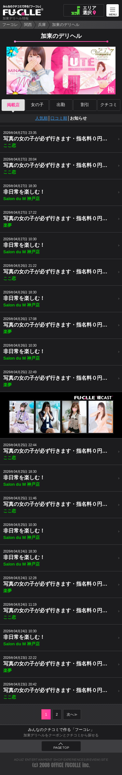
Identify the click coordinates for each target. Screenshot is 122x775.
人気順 (41, 118)
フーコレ (10, 24)
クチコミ (108, 104)
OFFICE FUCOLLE (66, 765)
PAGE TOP (61, 747)
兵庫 (42, 24)
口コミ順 (58, 118)
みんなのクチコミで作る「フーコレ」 (61, 729)
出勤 (61, 104)
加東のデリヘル (65, 24)
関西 (28, 24)
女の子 (37, 104)
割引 (85, 104)
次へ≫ (72, 714)
